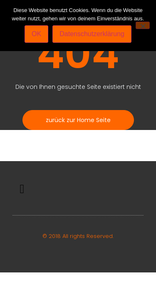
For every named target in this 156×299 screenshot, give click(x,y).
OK (36, 33)
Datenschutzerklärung (91, 33)
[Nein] (143, 25)
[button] (22, 189)
